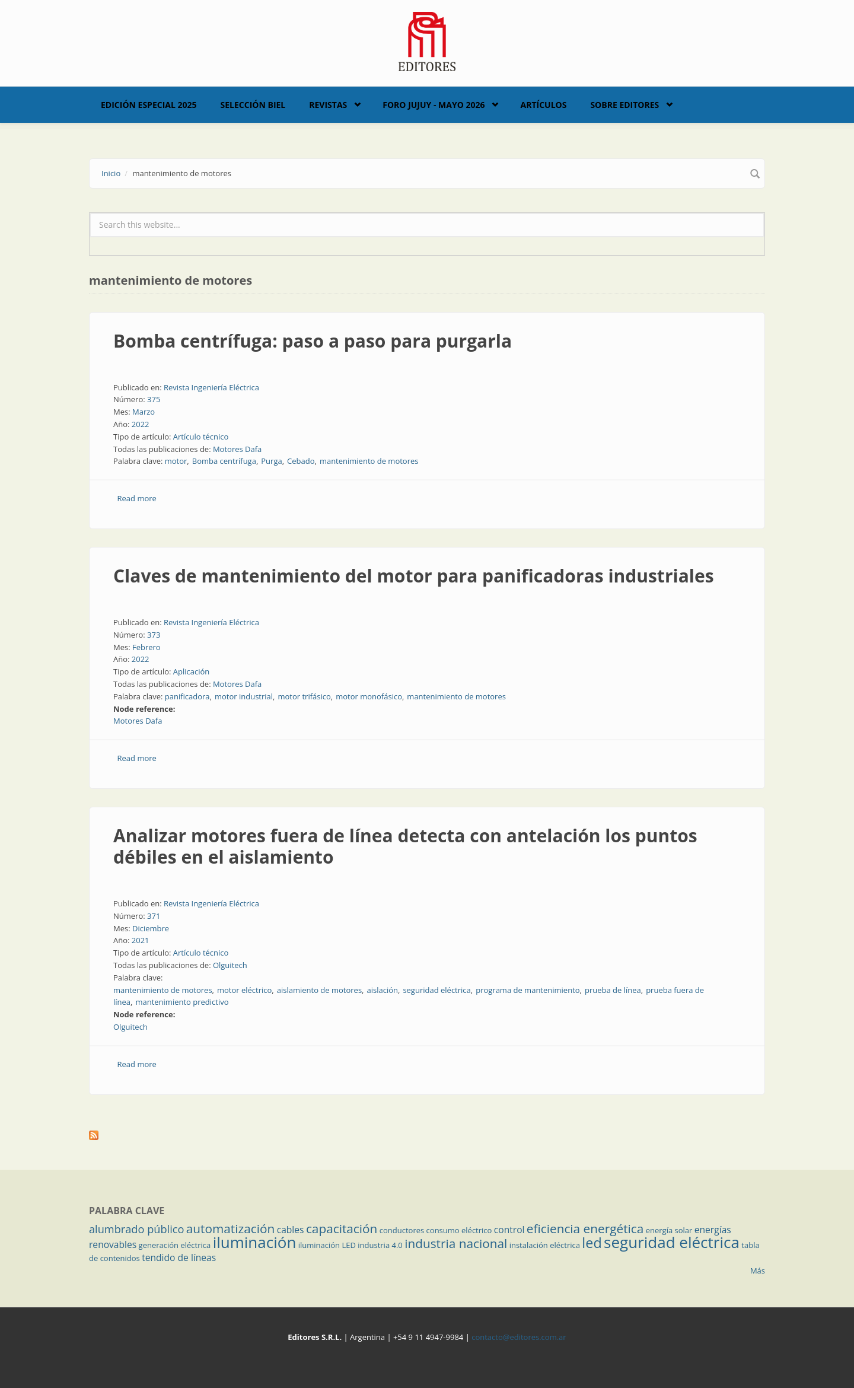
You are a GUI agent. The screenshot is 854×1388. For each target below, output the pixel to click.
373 (153, 634)
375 (153, 399)
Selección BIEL (253, 104)
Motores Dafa (237, 449)
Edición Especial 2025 (149, 104)
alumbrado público (136, 1229)
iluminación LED (327, 1245)
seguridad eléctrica (436, 990)
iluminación (255, 1242)
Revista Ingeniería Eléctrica (211, 387)
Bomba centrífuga (224, 461)
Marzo (143, 411)
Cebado (300, 461)
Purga (271, 461)
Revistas (328, 104)
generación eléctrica (175, 1245)
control (509, 1229)
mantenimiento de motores (369, 461)
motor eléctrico (244, 990)
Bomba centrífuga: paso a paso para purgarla (312, 341)
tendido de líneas (179, 1257)
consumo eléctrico (459, 1230)
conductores (402, 1230)
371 (153, 916)
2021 (140, 940)
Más (757, 1270)
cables (290, 1229)
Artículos (543, 104)
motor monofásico (369, 696)
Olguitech (230, 965)
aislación (382, 990)
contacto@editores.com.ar (518, 1337)
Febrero (146, 647)
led (591, 1242)
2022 (140, 424)
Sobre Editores (624, 104)
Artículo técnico (201, 436)
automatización (230, 1228)
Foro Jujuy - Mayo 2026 (434, 104)
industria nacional (455, 1243)
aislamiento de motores (319, 990)
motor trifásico (304, 696)
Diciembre (150, 928)
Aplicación (191, 671)
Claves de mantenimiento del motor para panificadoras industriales (413, 576)
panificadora (187, 696)
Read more (137, 498)
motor (176, 461)
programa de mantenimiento (527, 990)
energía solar (669, 1230)
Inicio (110, 173)
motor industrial (244, 696)
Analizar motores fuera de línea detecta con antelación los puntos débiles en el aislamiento (405, 846)
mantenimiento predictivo (181, 1002)
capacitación (341, 1228)
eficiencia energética (585, 1228)
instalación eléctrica (544, 1245)
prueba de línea (613, 990)
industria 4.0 (380, 1245)
